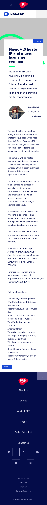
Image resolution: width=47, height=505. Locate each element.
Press (23, 422)
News (38, 41)
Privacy (23, 487)
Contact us (23, 443)
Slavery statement (23, 491)
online (26, 252)
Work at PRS (23, 411)
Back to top (42, 377)
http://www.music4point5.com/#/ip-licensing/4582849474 (26, 280)
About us (23, 390)
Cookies (23, 483)
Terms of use (23, 479)
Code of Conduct (23, 432)
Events (23, 401)
